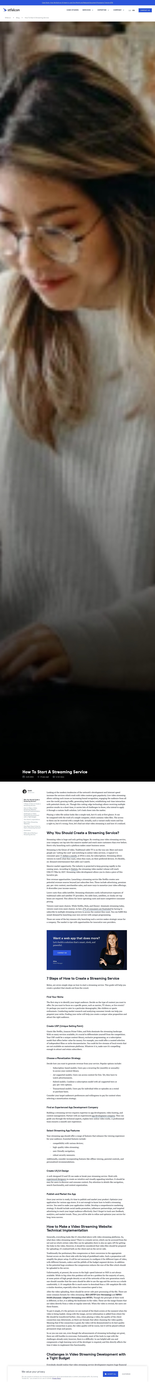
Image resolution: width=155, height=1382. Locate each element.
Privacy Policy (56, 1378)
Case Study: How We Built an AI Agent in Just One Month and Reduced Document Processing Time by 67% (77, 3)
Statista (74, 869)
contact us (62, 953)
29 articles (31, 792)
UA (130, 10)
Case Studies (73, 10)
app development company (103, 1115)
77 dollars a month (68, 855)
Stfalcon (8, 18)
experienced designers (56, 1179)
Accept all (110, 1374)
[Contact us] (145, 10)
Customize (126, 1374)
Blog (17, 18)
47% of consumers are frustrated (97, 909)
